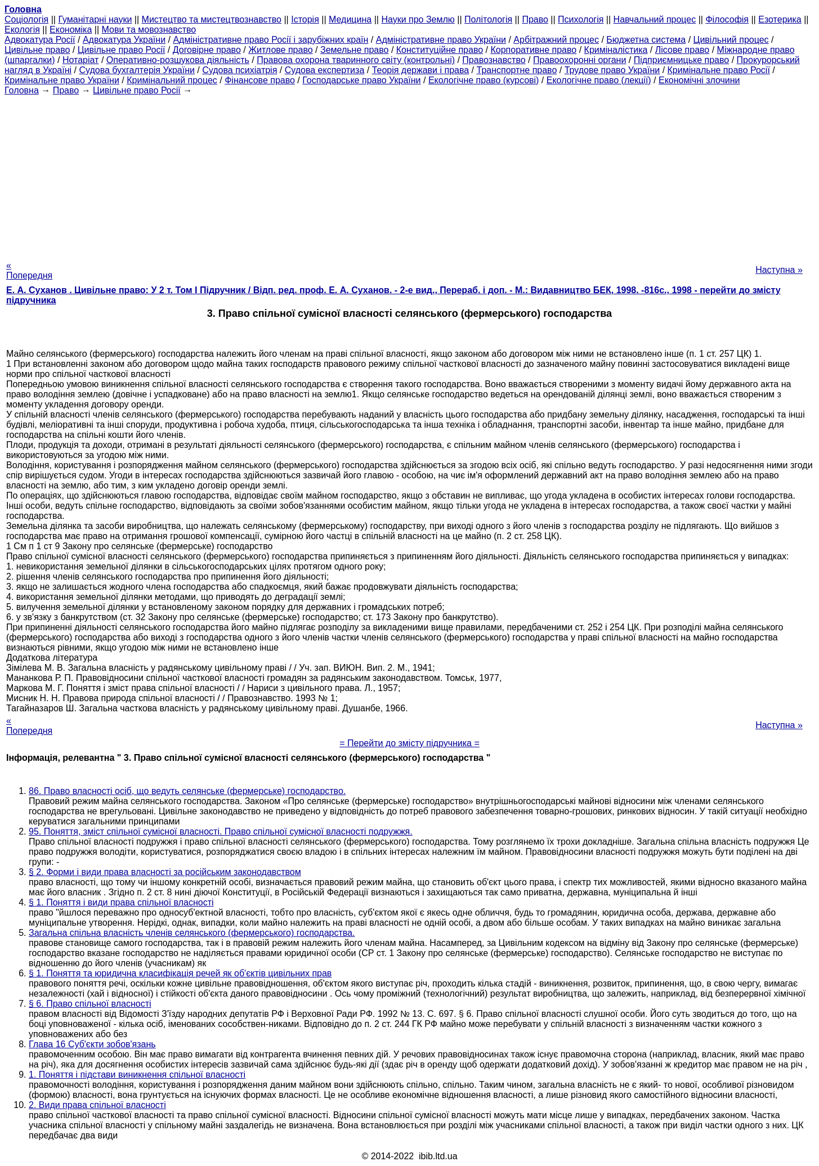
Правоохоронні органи (579, 60)
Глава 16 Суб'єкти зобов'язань (92, 1044)
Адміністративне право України (441, 39)
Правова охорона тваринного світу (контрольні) (356, 60)
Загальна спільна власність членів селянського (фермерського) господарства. (192, 933)
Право (535, 19)
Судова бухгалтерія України (137, 70)
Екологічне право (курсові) (483, 80)
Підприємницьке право (682, 60)
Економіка (71, 29)
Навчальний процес (655, 19)
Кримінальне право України (62, 80)
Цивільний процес (731, 39)
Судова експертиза (325, 70)
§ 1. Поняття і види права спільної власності (121, 902)
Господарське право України (361, 80)
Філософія (727, 19)
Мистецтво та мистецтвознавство (211, 19)
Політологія (488, 19)
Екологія (22, 29)
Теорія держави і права (420, 70)
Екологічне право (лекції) (599, 80)
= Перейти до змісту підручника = (409, 743)
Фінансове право (260, 80)
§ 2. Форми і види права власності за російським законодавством (165, 872)
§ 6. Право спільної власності (90, 1003)
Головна (22, 90)
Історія (305, 19)
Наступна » (779, 270)
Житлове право (280, 50)
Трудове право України (612, 70)
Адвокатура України (124, 39)
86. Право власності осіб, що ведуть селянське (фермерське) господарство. (187, 791)
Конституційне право (439, 50)
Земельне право (354, 50)
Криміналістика (616, 50)
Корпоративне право (533, 50)
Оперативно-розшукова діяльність (177, 60)
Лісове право (682, 50)
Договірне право (207, 50)
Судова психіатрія (239, 70)
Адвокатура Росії (40, 39)
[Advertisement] (410, 174)
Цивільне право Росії (121, 50)
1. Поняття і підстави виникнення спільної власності (137, 1074)
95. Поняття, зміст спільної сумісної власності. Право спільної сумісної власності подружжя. (221, 831)
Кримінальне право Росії (719, 70)
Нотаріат (80, 60)
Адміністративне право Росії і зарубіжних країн (270, 39)
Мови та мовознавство (149, 29)
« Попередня (29, 270)
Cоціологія (26, 19)
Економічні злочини (699, 80)
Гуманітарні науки (95, 19)
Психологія (580, 19)
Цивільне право (37, 50)
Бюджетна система (646, 39)
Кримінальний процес (172, 80)
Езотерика (780, 19)
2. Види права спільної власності (97, 1105)
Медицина (350, 19)
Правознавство (493, 60)
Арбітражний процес (556, 39)
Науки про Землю (417, 19)
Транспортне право (517, 70)
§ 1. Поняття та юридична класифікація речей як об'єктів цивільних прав (180, 973)
